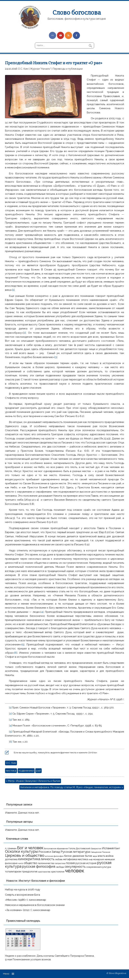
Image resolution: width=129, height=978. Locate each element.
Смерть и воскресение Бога (22, 894)
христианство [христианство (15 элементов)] (44, 872)
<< (10, 930)
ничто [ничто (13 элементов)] (20, 863)
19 (12, 943)
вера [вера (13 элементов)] (95, 856)
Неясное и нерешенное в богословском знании (35, 905)
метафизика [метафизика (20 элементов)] (70, 859)
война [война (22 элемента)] (109, 855)
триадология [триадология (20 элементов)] (29, 871)
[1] (13, 289)
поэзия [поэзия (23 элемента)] (70, 863)
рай (38, 770)
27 (16, 946)
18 (8, 943)
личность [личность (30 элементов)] (47, 859)
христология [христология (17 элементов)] (57, 871)
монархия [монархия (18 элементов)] (98, 859)
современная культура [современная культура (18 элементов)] (98, 867)
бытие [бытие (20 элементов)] (88, 855)
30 (29, 946)
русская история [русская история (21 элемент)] (85, 863)
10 (33, 938)
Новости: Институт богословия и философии (35, 880)
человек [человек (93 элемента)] (74, 871)
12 (12, 941)
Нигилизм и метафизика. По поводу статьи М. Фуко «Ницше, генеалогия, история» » (71, 787)
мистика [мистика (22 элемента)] (83, 859)
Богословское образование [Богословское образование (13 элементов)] (56, 849)
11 (8, 941)
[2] (24, 332)
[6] (15, 652)
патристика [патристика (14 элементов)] (60, 863)
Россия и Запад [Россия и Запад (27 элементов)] (49, 851)
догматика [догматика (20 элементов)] (11, 859)
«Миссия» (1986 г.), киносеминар (25, 899)
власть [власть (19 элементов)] (101, 856)
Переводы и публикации (68, 68)
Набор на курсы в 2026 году (22, 889)
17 (33, 941)
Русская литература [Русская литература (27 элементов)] (75, 851)
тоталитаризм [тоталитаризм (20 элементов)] (13, 871)
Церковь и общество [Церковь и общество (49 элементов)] (24, 855)
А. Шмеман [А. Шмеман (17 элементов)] (10, 848)
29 (25, 946)
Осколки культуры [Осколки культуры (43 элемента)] (21, 851)
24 (33, 943)
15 (25, 941)
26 (12, 946)
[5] (23, 644)
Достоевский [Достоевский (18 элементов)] (83, 848)
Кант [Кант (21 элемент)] (117, 848)
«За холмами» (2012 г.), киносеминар (27, 910)
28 (20, 946)
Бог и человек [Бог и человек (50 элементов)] (30, 847)
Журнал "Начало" (40, 68)
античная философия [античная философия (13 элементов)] (54, 856)
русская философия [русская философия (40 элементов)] (38, 866)
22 (25, 943)
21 (20, 943)
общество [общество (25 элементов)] (30, 863)
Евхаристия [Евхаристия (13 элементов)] (96, 849)
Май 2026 (20, 931)
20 (16, 943)
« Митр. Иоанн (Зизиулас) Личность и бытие (33, 780)
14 (20, 941)
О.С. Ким (23, 68)
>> (31, 930)
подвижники (26, 770)
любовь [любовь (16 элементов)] (58, 859)
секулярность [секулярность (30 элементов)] (75, 866)
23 (29, 943)
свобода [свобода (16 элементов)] (60, 867)
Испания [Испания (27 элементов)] (108, 848)
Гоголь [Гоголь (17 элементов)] (72, 848)
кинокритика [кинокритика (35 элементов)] (29, 859)
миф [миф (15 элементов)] (90, 859)
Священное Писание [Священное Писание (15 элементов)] (100, 852)
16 (29, 941)
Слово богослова (77, 12)
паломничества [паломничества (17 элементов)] (46, 863)
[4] (42, 611)
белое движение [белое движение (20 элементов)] (74, 855)
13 (16, 941)
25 (8, 946)
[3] (56, 357)
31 (33, 946)
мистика (11, 770)
